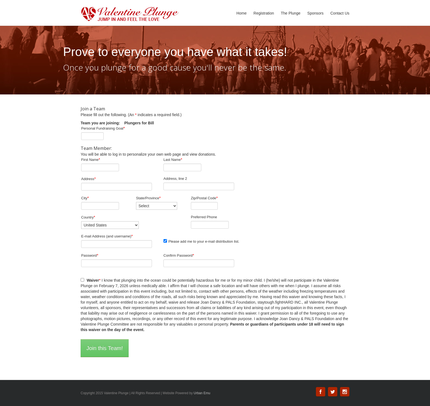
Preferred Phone (204, 217)
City (85, 198)
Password (89, 255)
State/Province (148, 198)
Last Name (172, 159)
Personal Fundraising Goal (103, 128)
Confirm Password (178, 255)
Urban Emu (202, 393)
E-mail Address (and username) (107, 236)
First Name (90, 159)
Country (88, 217)
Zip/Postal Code (204, 198)
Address (88, 179)
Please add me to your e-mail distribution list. (201, 241)
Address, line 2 (175, 179)
